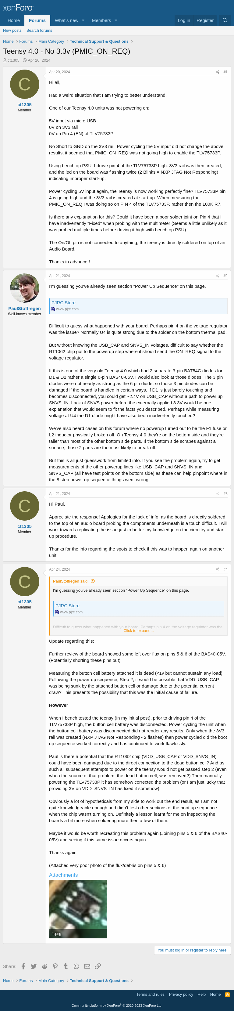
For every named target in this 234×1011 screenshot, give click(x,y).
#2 (226, 276)
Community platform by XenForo (117, 1005)
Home (14, 20)
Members (101, 20)
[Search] (225, 20)
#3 (226, 494)
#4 (226, 569)
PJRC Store (63, 302)
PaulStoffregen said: (71, 581)
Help (202, 994)
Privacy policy (181, 994)
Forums (37, 20)
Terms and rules (150, 994)
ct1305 (14, 60)
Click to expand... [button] (138, 630)
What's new (66, 20)
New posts (12, 30)
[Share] (218, 72)
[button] (83, 20)
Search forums (39, 30)
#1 (226, 72)
